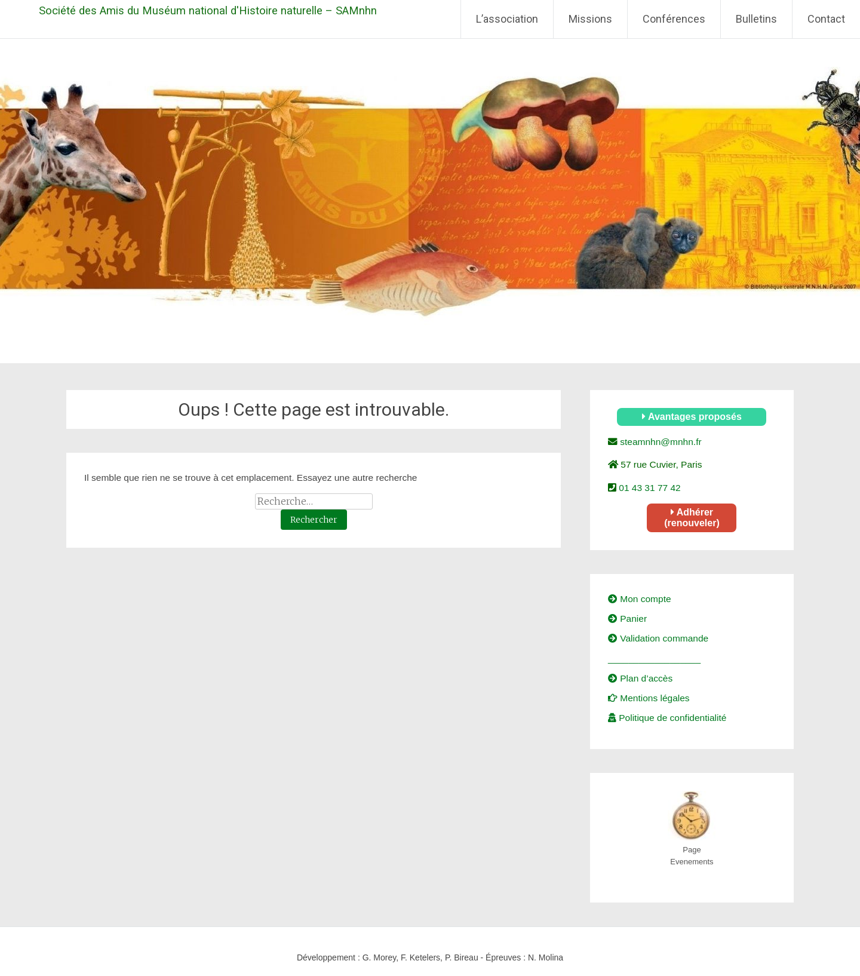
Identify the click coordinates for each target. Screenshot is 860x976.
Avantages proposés (692, 417)
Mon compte (639, 599)
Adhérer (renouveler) (691, 517)
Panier (627, 618)
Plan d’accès (640, 678)
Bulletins (756, 19)
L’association (507, 19)
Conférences (674, 19)
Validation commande (658, 638)
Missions (590, 19)
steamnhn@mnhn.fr (660, 442)
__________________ (654, 658)
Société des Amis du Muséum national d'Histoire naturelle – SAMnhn (208, 10)
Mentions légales (649, 698)
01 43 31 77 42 (648, 488)
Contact (826, 19)
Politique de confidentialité (667, 718)
